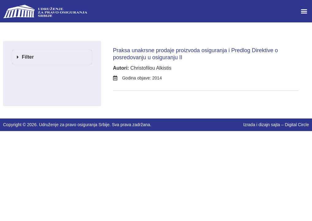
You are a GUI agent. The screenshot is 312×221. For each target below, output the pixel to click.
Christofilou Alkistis (151, 68)
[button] (304, 11)
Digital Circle (297, 124)
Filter (28, 57)
